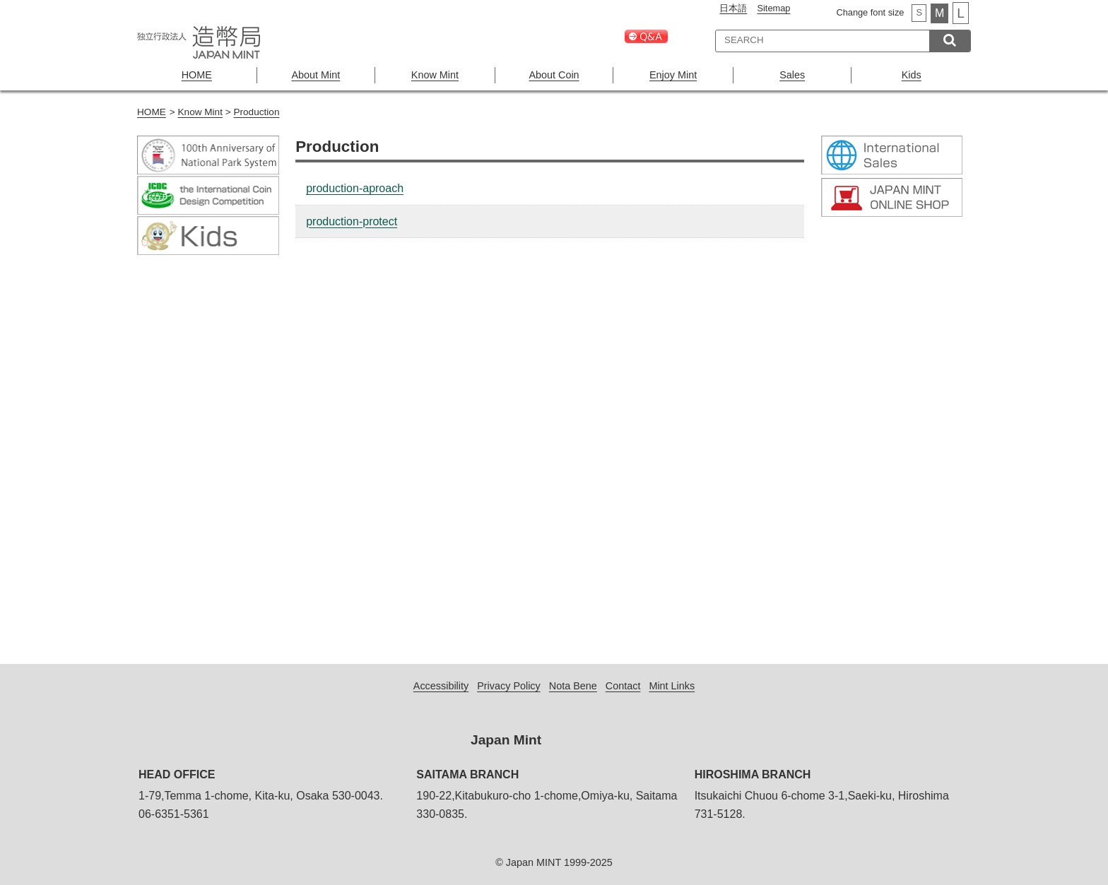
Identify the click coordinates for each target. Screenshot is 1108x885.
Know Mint (435, 75)
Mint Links (672, 685)
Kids (911, 75)
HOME (197, 75)
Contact (623, 685)
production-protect (351, 221)
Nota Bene (573, 685)
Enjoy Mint (673, 75)
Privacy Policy (509, 685)
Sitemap (773, 8)
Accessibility (440, 685)
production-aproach (354, 188)
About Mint (315, 75)
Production (256, 112)
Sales (792, 75)
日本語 (733, 8)
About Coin (554, 75)
